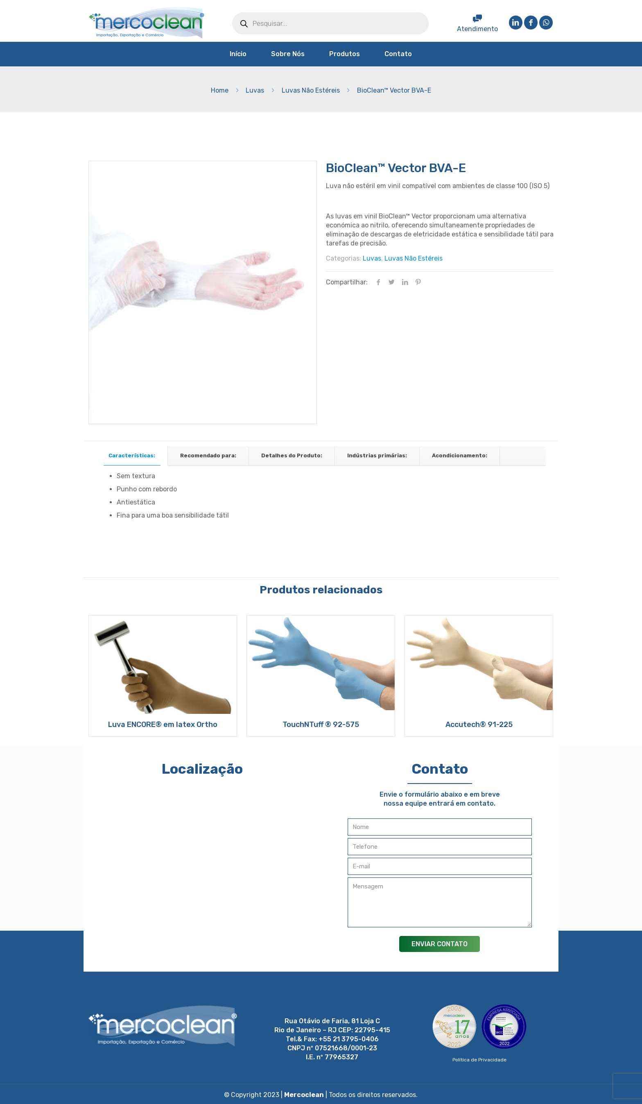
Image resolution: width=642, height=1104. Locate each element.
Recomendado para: (208, 455)
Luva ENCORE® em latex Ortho (162, 724)
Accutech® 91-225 (479, 724)
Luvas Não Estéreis (311, 90)
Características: (132, 455)
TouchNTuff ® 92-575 (321, 724)
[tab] (132, 456)
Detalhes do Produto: (291, 455)
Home (219, 90)
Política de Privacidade (479, 1060)
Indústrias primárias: (377, 455)
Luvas (255, 90)
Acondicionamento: (459, 455)
